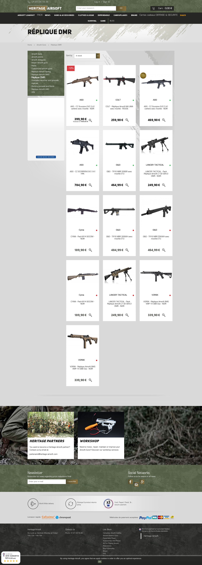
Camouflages (120, 15)
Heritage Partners (47, 441)
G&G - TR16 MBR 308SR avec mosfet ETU (119, 173)
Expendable (104, 15)
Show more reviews (45, 157)
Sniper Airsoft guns (39, 63)
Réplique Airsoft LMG (40, 89)
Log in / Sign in (102, 2)
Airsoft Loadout (26, 15)
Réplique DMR (38, 78)
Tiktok (136, 483)
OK (99, 562)
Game (103, 21)
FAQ (104, 554)
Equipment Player (109, 538)
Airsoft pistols (37, 57)
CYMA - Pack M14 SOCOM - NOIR (82, 238)
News (47, 15)
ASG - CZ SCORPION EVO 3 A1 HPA (82, 173)
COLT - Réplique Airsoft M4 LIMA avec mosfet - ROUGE (119, 108)
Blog (112, 21)
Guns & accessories (64, 15)
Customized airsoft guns (41, 69)
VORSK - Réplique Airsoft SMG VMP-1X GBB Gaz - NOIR (156, 303)
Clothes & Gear (86, 15)
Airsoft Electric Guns (110, 536)
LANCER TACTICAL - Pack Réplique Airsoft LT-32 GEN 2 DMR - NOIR (156, 174)
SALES (183, 15)
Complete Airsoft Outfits (112, 533)
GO (121, 8)
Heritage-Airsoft (151, 536)
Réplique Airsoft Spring (41, 72)
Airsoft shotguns (38, 60)
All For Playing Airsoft (111, 543)
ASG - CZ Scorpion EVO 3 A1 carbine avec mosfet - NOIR (82, 108)
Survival (92, 21)
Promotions (107, 546)
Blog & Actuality (108, 549)
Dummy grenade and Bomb (42, 86)
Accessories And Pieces (112, 541)
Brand (134, 15)
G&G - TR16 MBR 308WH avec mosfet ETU (119, 238)
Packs (33, 66)
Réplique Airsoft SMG (40, 75)
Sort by (69, 56)
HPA (33, 92)
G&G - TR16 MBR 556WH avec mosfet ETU (156, 238)
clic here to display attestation (158, 531)
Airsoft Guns (36, 54)
